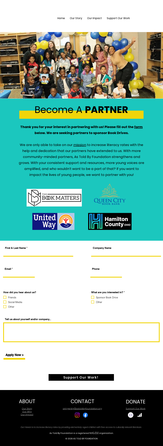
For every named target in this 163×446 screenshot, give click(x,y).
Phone (95, 269)
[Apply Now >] (14, 355)
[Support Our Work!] (81, 377)
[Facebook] (85, 415)
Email (8, 269)
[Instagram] (77, 415)
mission (79, 145)
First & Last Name (15, 248)
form (138, 127)
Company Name (102, 248)
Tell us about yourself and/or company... (28, 319)
